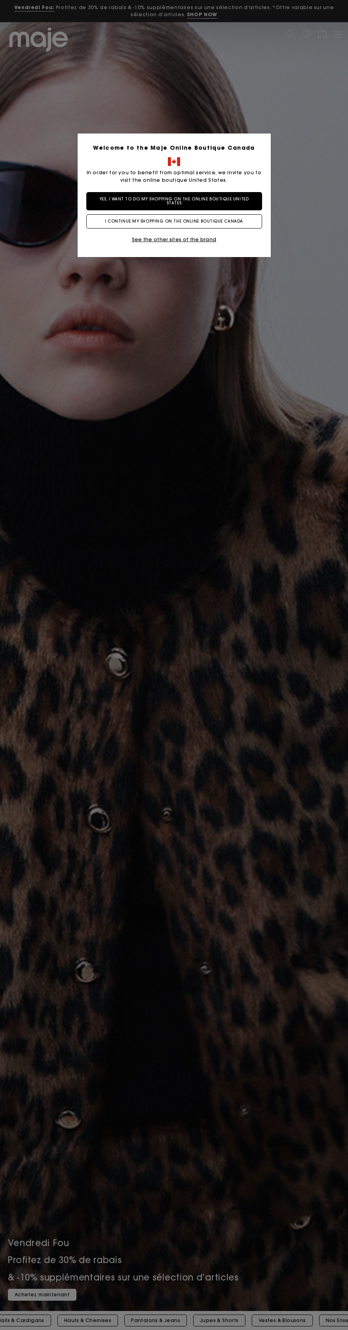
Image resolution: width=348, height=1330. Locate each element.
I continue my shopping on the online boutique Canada (174, 221)
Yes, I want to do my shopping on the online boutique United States (174, 201)
